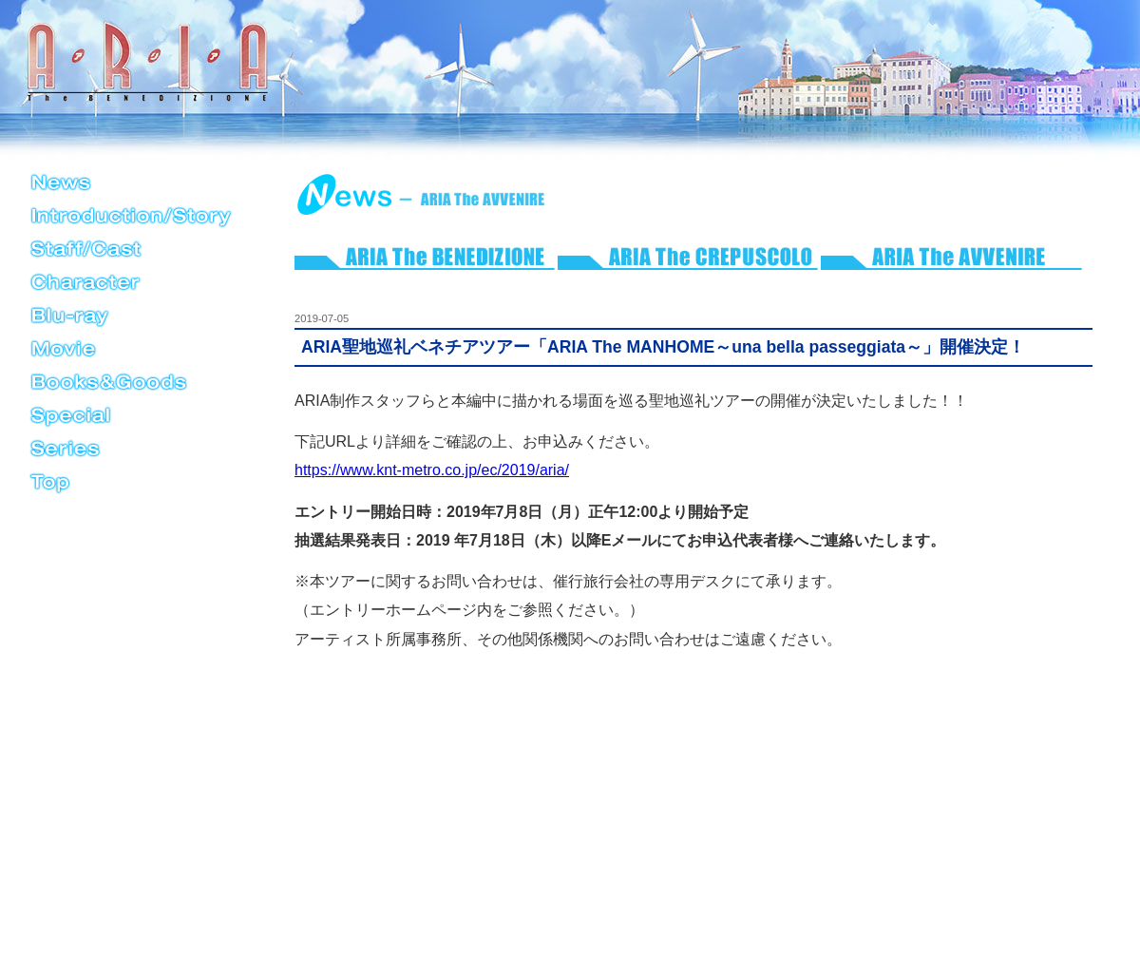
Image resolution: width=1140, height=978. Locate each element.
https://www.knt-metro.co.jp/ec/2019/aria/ (431, 470)
